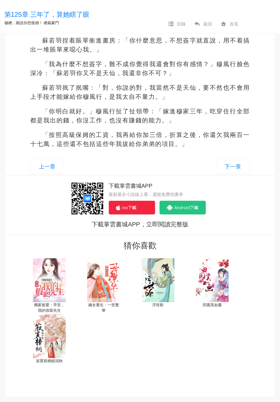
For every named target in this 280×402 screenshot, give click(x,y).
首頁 (229, 24)
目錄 (177, 24)
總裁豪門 (51, 23)
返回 (203, 24)
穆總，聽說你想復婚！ (23, 23)
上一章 (47, 167)
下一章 (233, 167)
